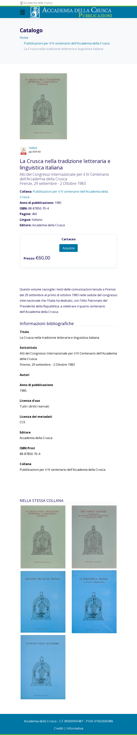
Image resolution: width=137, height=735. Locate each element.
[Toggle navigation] (22, 12)
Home (24, 38)
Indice (33, 148)
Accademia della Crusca (36, 3)
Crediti (58, 728)
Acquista (68, 248)
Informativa (75, 728)
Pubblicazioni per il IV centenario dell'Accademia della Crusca (67, 43)
